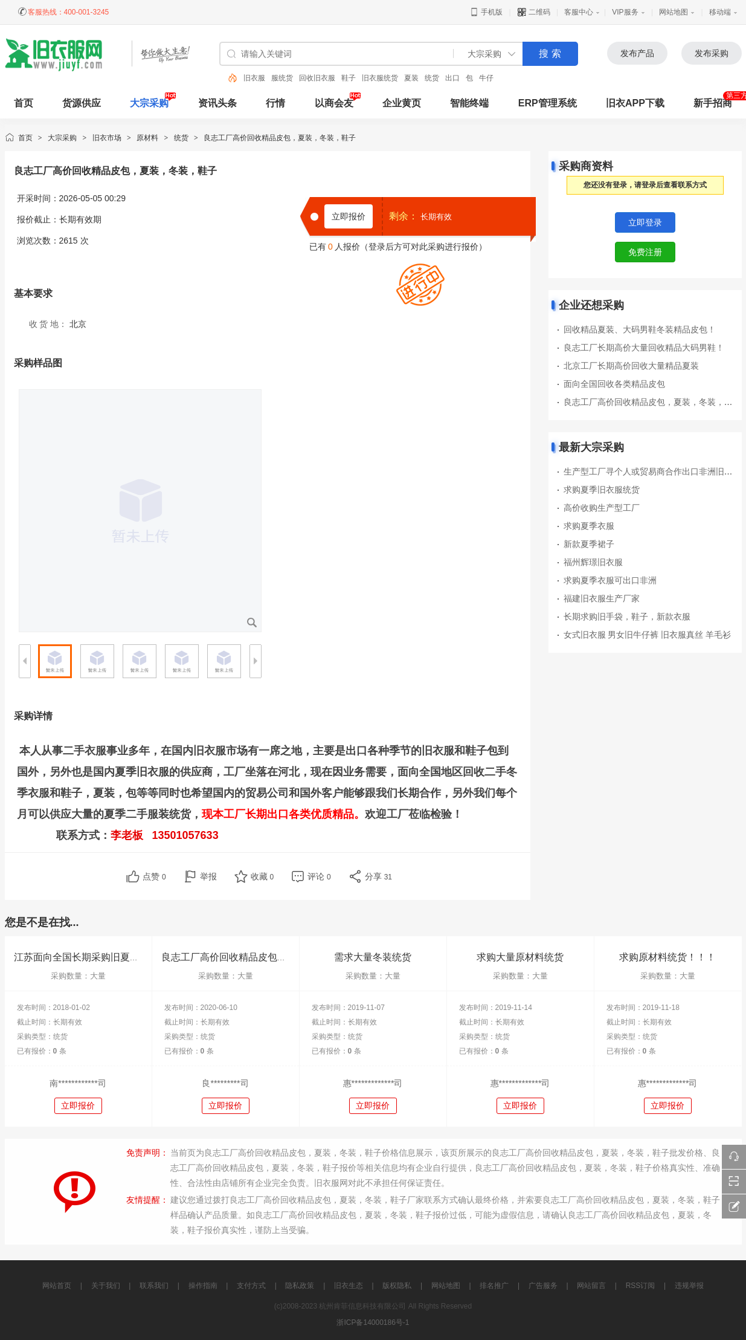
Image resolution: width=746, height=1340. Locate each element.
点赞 (154, 876)
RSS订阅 (640, 1285)
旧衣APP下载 (635, 103)
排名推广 (494, 1285)
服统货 (282, 78)
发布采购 (711, 53)
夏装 (411, 78)
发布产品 (637, 53)
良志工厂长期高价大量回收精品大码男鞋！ (644, 347)
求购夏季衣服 (589, 526)
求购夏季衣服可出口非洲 (610, 580)
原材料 (147, 138)
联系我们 (154, 1285)
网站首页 (56, 1285)
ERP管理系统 (547, 103)
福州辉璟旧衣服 (593, 562)
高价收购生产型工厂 (602, 508)
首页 (25, 138)
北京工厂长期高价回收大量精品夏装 (631, 366)
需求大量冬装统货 (372, 957)
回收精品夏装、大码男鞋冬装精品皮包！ (640, 329)
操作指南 (202, 1285)
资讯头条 (217, 103)
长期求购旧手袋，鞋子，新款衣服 (627, 616)
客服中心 (578, 12)
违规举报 (689, 1285)
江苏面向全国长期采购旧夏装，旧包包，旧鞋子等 (120, 957)
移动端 (720, 12)
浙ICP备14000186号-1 (372, 1322)
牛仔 (486, 78)
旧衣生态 (348, 1285)
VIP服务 (625, 12)
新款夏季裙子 (589, 544)
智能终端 (469, 103)
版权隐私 (396, 1285)
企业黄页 (401, 103)
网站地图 (673, 12)
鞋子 (348, 78)
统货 (432, 78)
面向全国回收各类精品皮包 (614, 384)
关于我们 (105, 1285)
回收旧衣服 (317, 78)
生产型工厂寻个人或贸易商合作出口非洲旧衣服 (652, 471)
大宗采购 (149, 103)
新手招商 (712, 103)
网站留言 (591, 1285)
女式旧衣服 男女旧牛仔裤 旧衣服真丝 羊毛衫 (648, 634)
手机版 (486, 12)
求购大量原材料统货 (520, 957)
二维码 (533, 12)
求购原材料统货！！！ (667, 957)
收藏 (262, 876)
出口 (452, 78)
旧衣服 (254, 78)
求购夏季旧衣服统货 (602, 489)
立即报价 (348, 216)
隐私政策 (299, 1285)
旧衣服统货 (380, 78)
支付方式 (251, 1285)
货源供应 (81, 103)
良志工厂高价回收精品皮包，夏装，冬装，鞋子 (652, 402)
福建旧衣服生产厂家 (602, 598)
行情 (275, 103)
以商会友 (334, 103)
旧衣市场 (106, 138)
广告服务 (543, 1285)
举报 (208, 876)
